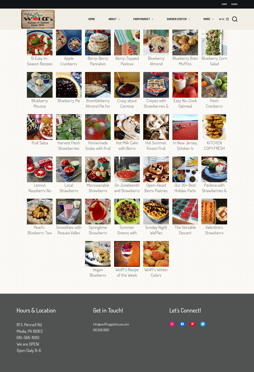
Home (224, 4)
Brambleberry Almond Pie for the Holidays (98, 106)
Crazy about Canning (127, 103)
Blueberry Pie (69, 100)
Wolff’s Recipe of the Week (127, 272)
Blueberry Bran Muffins (185, 60)
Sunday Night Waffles (156, 229)
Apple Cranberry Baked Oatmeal (68, 63)
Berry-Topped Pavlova (127, 60)
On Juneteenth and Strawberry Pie (127, 190)
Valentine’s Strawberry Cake (214, 232)
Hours (234, 4)
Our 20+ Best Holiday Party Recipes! (185, 190)
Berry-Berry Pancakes (98, 60)
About (115, 19)
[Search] (234, 19)
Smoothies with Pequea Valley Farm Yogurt (68, 232)
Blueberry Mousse (39, 103)
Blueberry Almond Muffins (156, 63)
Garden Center (179, 19)
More (209, 19)
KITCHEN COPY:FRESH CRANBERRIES (214, 148)
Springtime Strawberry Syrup (98, 232)
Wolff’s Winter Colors (156, 272)
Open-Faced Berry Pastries (156, 187)
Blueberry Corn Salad (214, 60)
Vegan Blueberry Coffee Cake (97, 275)
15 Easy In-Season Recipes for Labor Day (40, 63)
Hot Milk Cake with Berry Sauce (127, 148)
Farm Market (144, 19)
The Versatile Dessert (185, 229)
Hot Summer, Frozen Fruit (156, 145)
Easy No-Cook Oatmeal (185, 103)
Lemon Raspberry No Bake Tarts (39, 190)
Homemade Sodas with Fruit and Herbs (98, 148)
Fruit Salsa (40, 142)
